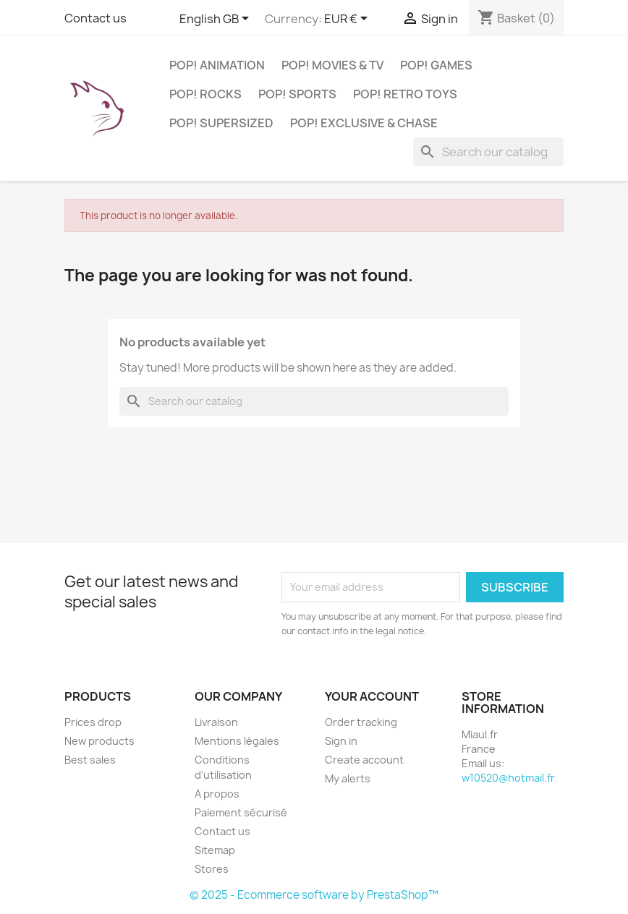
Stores (212, 869)
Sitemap (215, 850)
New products (99, 741)
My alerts (347, 778)
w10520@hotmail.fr (508, 778)
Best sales (90, 759)
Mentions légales (237, 741)
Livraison (216, 722)
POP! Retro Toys (405, 94)
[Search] (488, 151)
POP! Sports (297, 94)
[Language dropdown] (216, 19)
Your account (372, 696)
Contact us (95, 18)
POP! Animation (217, 65)
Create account (364, 759)
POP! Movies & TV (332, 65)
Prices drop (93, 722)
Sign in (341, 741)
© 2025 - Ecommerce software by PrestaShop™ (314, 894)
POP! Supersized (221, 123)
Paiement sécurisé (241, 812)
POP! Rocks (205, 94)
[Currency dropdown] (348, 19)
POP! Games (436, 65)
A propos (217, 793)
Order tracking (361, 722)
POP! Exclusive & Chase (364, 123)
